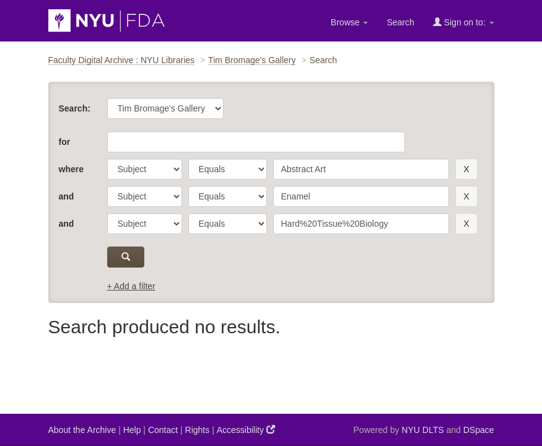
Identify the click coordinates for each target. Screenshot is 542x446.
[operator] (227, 169)
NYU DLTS (422, 430)
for (65, 142)
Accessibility (246, 429)
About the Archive (82, 430)
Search (400, 22)
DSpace (478, 430)
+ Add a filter (131, 286)
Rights (197, 430)
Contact (163, 430)
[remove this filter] (466, 169)
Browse (350, 22)
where (71, 169)
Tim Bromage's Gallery (251, 60)
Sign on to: (463, 22)
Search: (74, 108)
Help (132, 430)
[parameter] (144, 169)
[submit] (126, 257)
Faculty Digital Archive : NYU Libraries (121, 60)
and (66, 196)
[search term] (361, 169)
